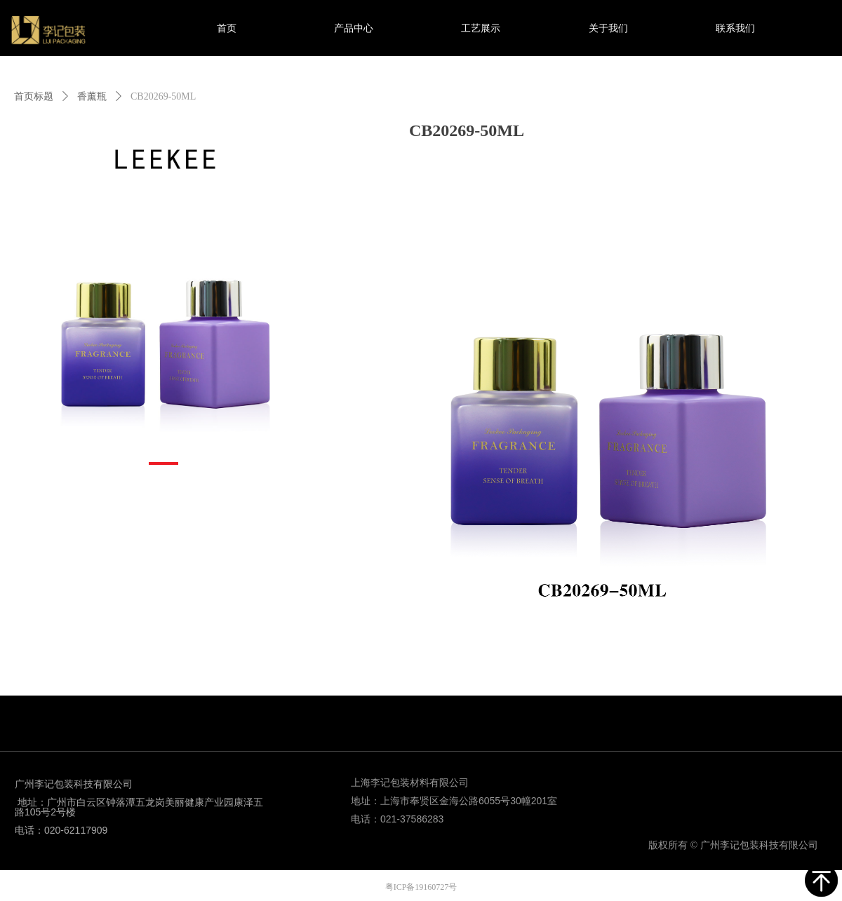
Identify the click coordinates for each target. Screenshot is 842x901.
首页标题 (33, 96)
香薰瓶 (92, 96)
